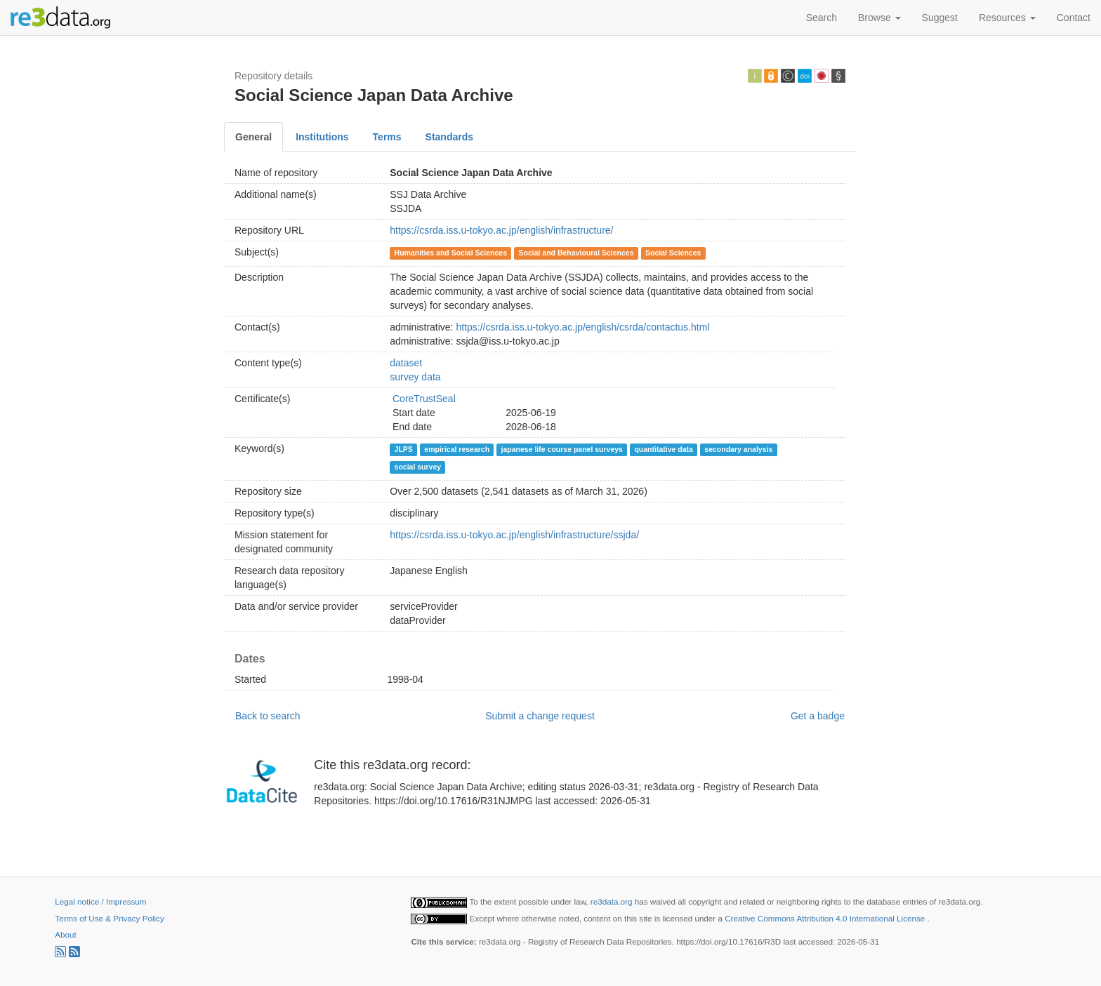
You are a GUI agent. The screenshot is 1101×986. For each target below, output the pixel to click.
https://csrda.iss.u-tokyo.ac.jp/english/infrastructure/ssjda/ (514, 534)
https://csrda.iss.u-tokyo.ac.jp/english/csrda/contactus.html (582, 327)
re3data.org (613, 901)
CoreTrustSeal (424, 398)
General (253, 136)
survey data (415, 376)
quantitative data (663, 449)
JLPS (404, 449)
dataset (406, 362)
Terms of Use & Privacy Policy (109, 918)
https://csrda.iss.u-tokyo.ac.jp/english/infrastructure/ (501, 230)
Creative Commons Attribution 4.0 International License (826, 918)
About (65, 934)
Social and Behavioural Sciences (576, 252)
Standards (449, 136)
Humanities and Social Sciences (451, 252)
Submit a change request (540, 715)
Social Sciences (673, 252)
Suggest (940, 17)
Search (821, 17)
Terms (387, 136)
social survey (418, 466)
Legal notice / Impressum (100, 901)
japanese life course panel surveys (562, 449)
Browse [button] (879, 17)
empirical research (456, 449)
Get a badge (818, 715)
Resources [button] (1007, 17)
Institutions (322, 136)
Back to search (268, 715)
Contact (1073, 17)
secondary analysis (738, 449)
